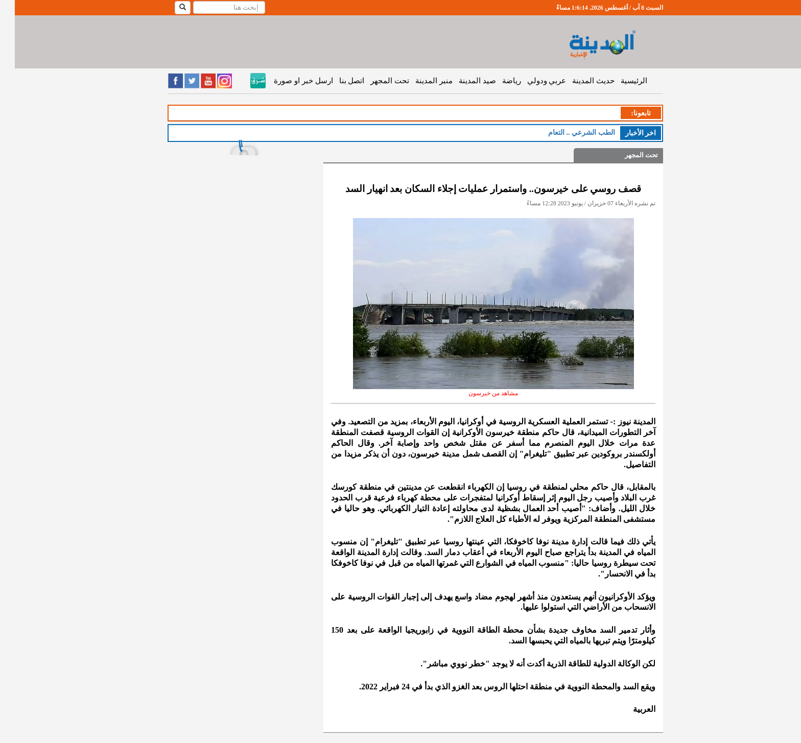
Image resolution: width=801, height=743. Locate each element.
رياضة (496, 81)
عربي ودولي (532, 81)
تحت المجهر (375, 81)
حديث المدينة (578, 81)
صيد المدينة (462, 81)
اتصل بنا (337, 81)
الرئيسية (619, 81)
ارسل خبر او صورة (288, 81)
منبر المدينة (419, 81)
